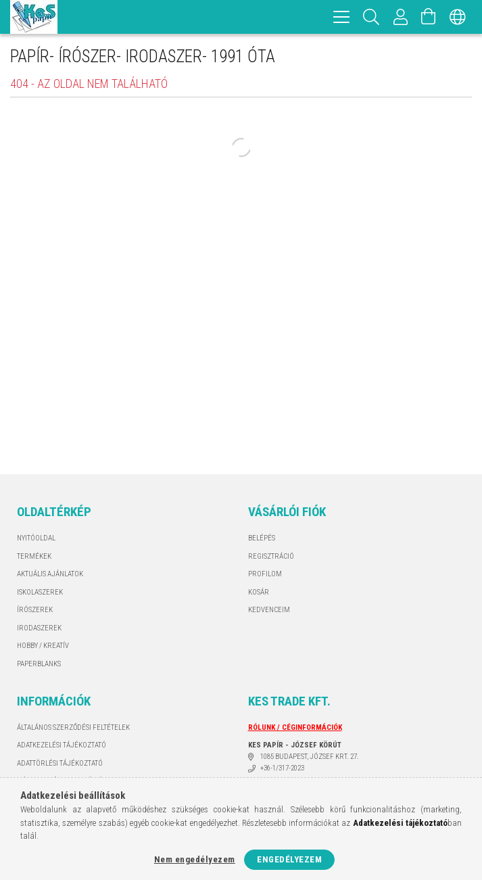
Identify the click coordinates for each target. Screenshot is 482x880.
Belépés (261, 538)
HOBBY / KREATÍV (43, 645)
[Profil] (401, 17)
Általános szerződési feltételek (73, 727)
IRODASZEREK (39, 628)
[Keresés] (371, 17)
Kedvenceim (269, 609)
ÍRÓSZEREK (35, 609)
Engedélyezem (289, 859)
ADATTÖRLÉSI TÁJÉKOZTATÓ (60, 763)
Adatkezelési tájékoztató (61, 745)
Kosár (258, 592)
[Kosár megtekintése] (428, 17)
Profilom (265, 574)
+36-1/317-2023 (282, 768)
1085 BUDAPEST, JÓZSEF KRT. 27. (309, 756)
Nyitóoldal (36, 538)
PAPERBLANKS (39, 663)
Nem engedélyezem (194, 859)
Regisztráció (271, 556)
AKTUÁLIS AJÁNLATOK (50, 574)
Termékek (34, 556)
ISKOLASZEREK (40, 592)
